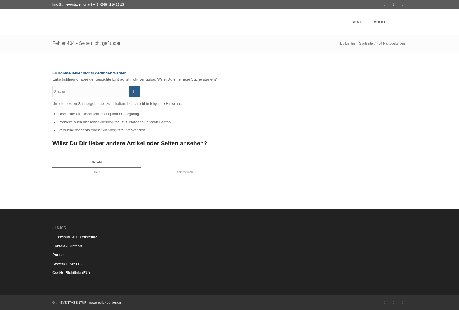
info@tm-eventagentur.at (71, 4)
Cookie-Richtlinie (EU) (71, 272)
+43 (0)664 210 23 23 (108, 4)
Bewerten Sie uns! (67, 264)
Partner (58, 255)
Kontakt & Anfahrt (67, 246)
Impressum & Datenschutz (74, 237)
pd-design (114, 302)
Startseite (366, 43)
